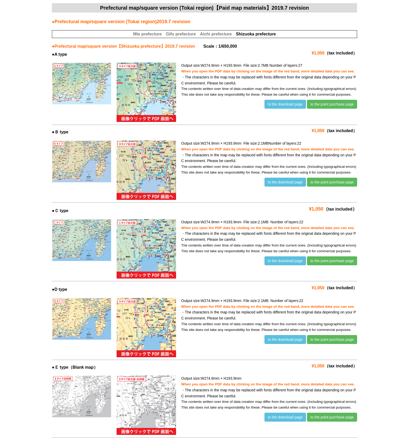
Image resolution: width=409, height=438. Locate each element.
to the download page (285, 104)
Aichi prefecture (216, 34)
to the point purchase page (332, 104)
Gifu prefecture (181, 34)
